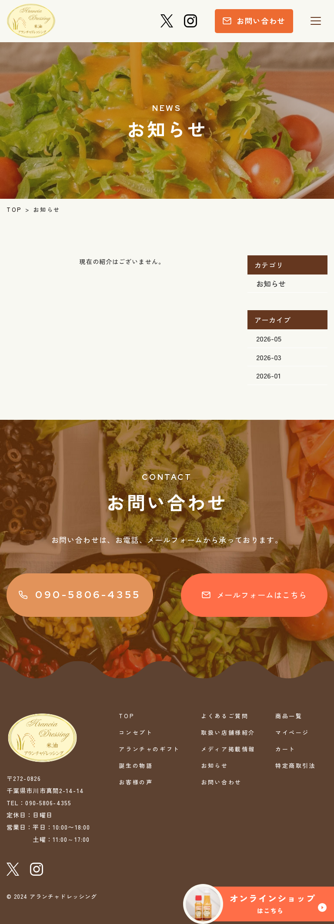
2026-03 (268, 357)
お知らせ (271, 283)
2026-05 (268, 338)
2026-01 (268, 375)
